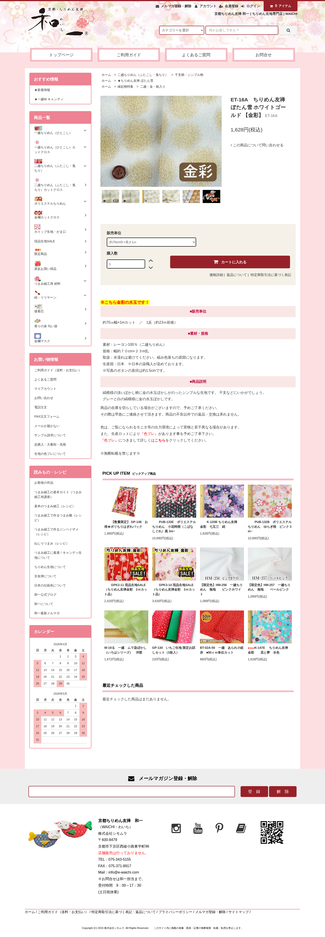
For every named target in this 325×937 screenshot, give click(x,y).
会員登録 (231, 6)
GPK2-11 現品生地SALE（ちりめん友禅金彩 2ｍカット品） (125, 589)
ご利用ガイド (129, 54)
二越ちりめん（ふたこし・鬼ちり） (142, 75)
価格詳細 (216, 275)
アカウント (208, 6)
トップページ (61, 54)
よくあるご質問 (196, 54)
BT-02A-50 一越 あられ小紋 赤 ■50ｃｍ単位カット (222, 650)
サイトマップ (238, 912)
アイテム (279, 6)
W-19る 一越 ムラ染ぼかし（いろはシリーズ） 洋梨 (125, 650)
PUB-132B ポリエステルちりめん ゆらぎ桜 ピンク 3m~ (270, 526)
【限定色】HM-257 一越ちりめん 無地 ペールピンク (269, 587)
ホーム (106, 75)
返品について (237, 275)
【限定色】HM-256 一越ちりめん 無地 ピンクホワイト (221, 589)
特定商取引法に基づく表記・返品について (123, 912)
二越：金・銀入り (152, 86)
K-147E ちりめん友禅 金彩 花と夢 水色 (269, 650)
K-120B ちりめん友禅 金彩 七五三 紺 (222, 524)
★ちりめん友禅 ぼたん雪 (135, 80)
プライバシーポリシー (175, 912)
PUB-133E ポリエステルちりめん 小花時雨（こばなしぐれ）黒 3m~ (174, 526)
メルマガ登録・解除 (176, 6)
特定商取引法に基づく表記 (271, 275)
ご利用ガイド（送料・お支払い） (63, 912)
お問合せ (263, 54)
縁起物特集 (125, 86)
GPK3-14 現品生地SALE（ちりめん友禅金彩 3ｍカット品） (173, 589)
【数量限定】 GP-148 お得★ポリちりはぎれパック (126, 524)
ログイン (253, 6)
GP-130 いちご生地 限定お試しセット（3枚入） (173, 650)
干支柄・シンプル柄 (188, 75)
